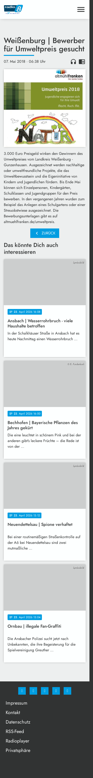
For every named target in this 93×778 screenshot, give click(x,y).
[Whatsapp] (45, 691)
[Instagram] (33, 691)
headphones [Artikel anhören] (73, 61)
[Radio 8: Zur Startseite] (24, 9)
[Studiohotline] (56, 691)
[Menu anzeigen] (81, 9)
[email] (67, 691)
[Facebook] (22, 691)
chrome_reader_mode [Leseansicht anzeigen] (82, 61)
